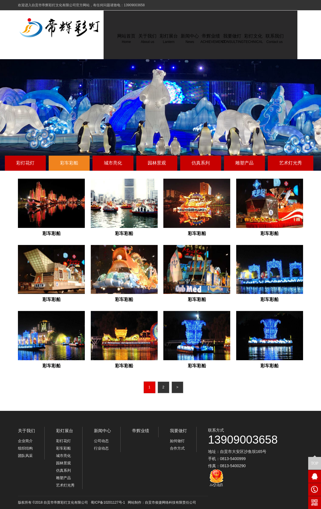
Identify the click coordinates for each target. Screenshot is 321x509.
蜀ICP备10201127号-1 (108, 502)
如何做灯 (177, 441)
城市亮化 (113, 162)
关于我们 (26, 430)
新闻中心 (102, 430)
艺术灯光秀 (290, 162)
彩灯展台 (64, 430)
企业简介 (25, 441)
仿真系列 (201, 162)
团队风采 (25, 456)
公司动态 (101, 441)
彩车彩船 (69, 162)
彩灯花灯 (25, 162)
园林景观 (157, 162)
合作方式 (177, 448)
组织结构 (25, 448)
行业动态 (101, 448)
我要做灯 (178, 430)
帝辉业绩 (140, 430)
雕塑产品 (244, 162)
